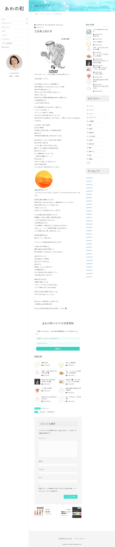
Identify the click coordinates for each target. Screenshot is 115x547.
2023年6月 (89, 237)
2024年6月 (89, 204)
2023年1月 (89, 254)
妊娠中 (91, 128)
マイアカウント (5, 39)
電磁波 (91, 159)
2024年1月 (89, 217)
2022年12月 (89, 257)
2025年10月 (89, 178)
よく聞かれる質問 (47, 388)
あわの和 (42, 412)
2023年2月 (89, 250)
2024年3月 (89, 211)
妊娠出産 (91, 132)
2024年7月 (89, 201)
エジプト (91, 110)
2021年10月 (89, 273)
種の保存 (47, 512)
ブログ (3, 31)
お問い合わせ (5, 47)
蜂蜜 (90, 147)
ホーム (3, 19)
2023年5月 (89, 240)
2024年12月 (89, 184)
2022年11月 (89, 260)
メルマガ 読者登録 (6, 43)
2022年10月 (89, 263)
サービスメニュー (6, 23)
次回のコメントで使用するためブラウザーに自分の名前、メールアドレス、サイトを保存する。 (57, 490)
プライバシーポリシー (79, 538)
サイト (40, 477)
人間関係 (91, 121)
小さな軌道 (92, 136)
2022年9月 (89, 267)
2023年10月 (89, 224)
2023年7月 (89, 234)
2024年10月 (89, 191)
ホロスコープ (40, 27)
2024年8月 (89, 197)
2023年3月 (89, 247)
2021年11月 (89, 270)
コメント (42, 438)
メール (41, 469)
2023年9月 (89, 227)
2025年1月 (89, 181)
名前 (40, 461)
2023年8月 (89, 230)
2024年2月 (89, 214)
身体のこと (92, 151)
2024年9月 (89, 194)
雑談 (90, 155)
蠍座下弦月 (45, 362)
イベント (91, 106)
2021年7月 (89, 277)
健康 (90, 125)
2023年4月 (89, 244)
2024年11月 (89, 188)
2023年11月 (89, 221)
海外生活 (91, 144)
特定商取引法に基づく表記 (65, 538)
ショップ (3, 35)
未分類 (91, 140)
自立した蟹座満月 (71, 362)
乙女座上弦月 (50, 412)
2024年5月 (89, 207)
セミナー (91, 113)
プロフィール (5, 27)
